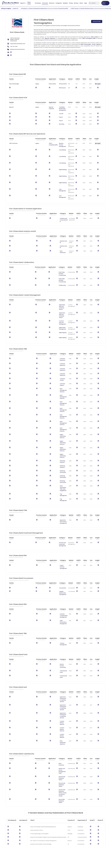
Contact (88, 836)
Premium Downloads (91, 833)
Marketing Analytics (47, 370)
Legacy (24, 84)
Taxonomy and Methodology (93, 821)
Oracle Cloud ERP (77, 8)
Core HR (45, 111)
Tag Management (46, 391)
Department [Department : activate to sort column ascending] (82, 643)
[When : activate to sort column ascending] (82, 79)
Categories (58, 3)
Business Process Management (49, 141)
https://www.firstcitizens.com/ (17, 43)
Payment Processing (75, 731)
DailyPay (64, 793)
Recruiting (46, 121)
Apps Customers (46, 821)
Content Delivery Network (48, 576)
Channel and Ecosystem (68, 833)
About (81, 3)
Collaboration (47, 255)
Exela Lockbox (94, 37)
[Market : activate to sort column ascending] (65, 79)
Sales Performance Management (51, 501)
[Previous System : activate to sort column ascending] (30, 79)
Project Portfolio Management (53, 455)
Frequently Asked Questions (93, 824)
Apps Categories (46, 827)
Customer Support (47, 328)
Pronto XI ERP (89, 793)
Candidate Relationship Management (53, 107)
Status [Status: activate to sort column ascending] (32, 713)
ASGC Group (88, 8)
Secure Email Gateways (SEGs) (48, 613)
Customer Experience (47, 311)
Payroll (45, 114)
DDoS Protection (44, 606)
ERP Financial (53, 88)
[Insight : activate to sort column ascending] (97, 79)
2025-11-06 (10, 731)
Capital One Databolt (91, 706)
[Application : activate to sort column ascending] (44, 79)
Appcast (98, 44)
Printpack (37, 8)
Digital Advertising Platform (49, 356)
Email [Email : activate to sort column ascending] (92, 643)
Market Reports (90, 827)
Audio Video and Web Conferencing (52, 248)
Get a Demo (103, 3)
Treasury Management (52, 520)
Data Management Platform (49, 332)
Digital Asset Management (48, 285)
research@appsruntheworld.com (15, 833)
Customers (45, 3)
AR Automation (54, 84)
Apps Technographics (48, 833)
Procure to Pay (40, 707)
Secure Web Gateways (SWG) (48, 625)
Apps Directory (46, 824)
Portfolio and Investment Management (47, 434)
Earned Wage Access (74, 793)
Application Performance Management (53, 414)
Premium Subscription (92, 830)
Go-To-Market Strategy (68, 824)
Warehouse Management (76, 737)
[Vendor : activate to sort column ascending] (15, 79)
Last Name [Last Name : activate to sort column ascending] (23, 643)
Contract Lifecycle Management (49, 281)
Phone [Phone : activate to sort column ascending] (100, 643)
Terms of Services (80, 843)
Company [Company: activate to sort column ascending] (21, 713)
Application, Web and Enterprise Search (51, 274)
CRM (53, 387)
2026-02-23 (10, 725)
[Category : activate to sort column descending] (55, 79)
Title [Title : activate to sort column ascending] (32, 643)
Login (85, 3)
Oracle (94, 44)
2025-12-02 (10, 728)
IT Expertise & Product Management (71, 827)
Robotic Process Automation (52, 540)
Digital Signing (44, 288)
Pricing (71, 3)
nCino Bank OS (28, 8)
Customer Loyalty (47, 325)
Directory (51, 3)
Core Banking (48, 146)
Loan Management (50, 176)
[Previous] (50, 746)
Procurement (47, 474)
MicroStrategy (43, 719)
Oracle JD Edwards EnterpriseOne (52, 8)
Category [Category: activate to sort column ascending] (73, 713)
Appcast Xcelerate (50, 38)
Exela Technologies (86, 44)
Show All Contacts (55, 690)
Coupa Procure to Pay (28, 707)
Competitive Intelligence (68, 821)
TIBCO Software (11, 141)
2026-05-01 (10, 719)
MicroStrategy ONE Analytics (59, 706)
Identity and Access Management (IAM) (50, 610)
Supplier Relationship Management (53, 478)
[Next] (60, 746)
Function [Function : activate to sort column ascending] (71, 643)
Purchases (38, 3)
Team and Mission (91, 818)
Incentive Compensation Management (53, 497)
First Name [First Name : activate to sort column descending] (12, 643)
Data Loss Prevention (75, 722)
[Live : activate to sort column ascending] (89, 79)
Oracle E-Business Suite (100, 8)
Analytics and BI (51, 221)
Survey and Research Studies (69, 830)
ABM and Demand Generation (69, 818)
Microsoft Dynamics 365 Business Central (15, 793)
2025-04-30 (10, 734)
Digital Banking (48, 161)
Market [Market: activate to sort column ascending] (90, 713)
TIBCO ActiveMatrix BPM (88, 38)
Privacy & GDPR (93, 843)
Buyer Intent (29, 3)
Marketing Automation (48, 377)
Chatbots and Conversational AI (50, 202)
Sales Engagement (59, 387)
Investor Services (66, 836)
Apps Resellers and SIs (48, 830)
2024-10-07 (10, 737)
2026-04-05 (10, 722)
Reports (23, 3)
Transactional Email (50, 543)
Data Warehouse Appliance (49, 587)
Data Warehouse (51, 228)
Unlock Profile (97, 21)
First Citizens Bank (21, 719)
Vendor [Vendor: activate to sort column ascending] (43, 713)
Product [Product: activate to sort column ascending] (53, 713)
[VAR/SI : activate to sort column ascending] (74, 79)
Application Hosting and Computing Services (53, 566)
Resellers (65, 3)
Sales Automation (46, 387)
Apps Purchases (46, 818)
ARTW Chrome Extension (48, 836)
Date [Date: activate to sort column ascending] (10, 713)
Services (76, 3)
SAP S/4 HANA (44, 793)
